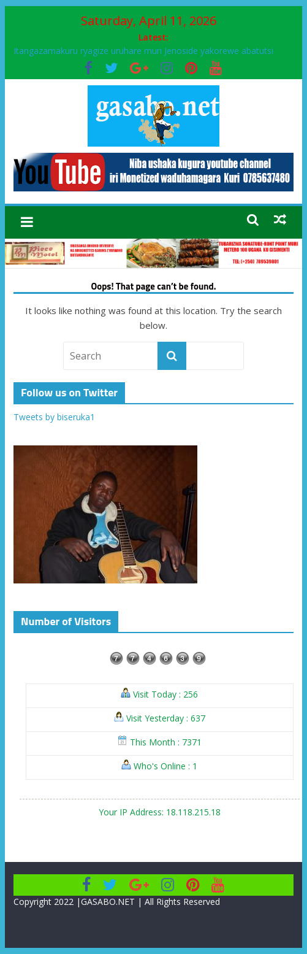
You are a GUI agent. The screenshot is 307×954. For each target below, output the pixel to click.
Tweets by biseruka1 (54, 417)
